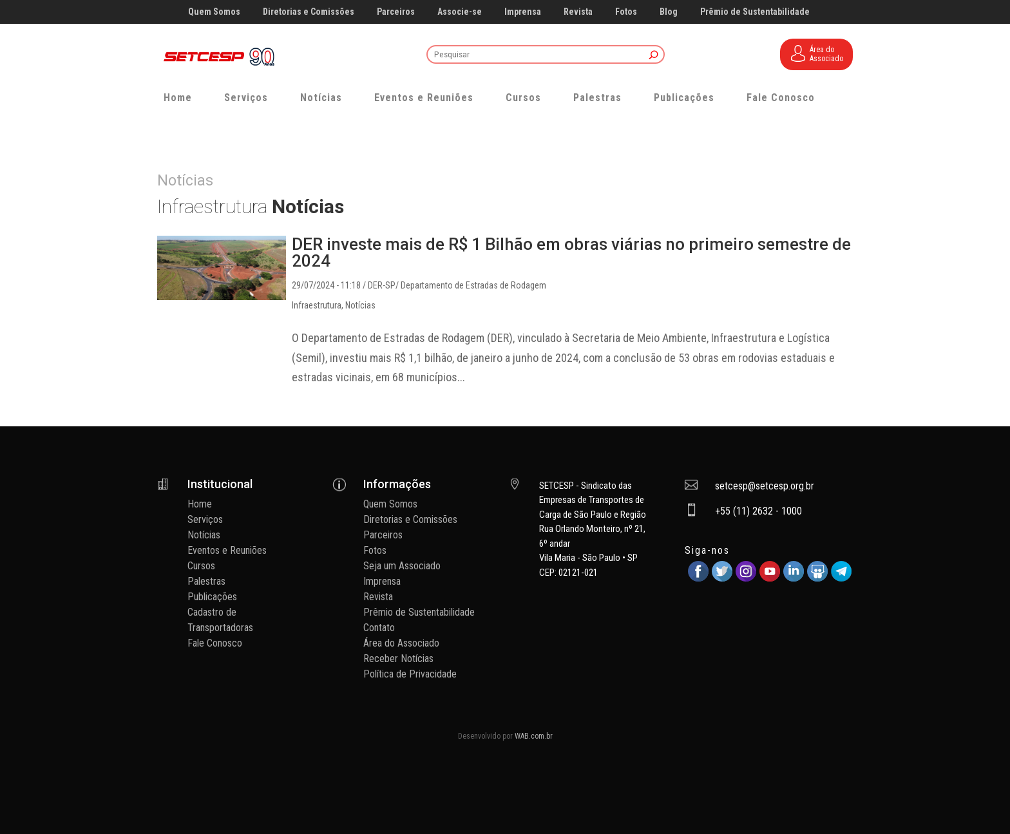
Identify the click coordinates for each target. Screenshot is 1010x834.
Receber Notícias (398, 658)
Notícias (321, 97)
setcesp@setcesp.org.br (764, 486)
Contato (379, 627)
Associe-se (459, 12)
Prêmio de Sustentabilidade (755, 12)
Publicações (684, 97)
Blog (669, 12)
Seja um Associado (402, 566)
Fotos (626, 12)
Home (178, 97)
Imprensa (522, 12)
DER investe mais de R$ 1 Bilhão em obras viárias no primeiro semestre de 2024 (571, 252)
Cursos (523, 97)
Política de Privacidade (410, 674)
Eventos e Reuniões (423, 97)
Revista (578, 12)
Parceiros (396, 12)
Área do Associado (401, 643)
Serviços (246, 97)
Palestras (597, 97)
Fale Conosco (781, 97)
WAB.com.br (534, 736)
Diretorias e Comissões (308, 12)
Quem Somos (214, 12)
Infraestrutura (316, 305)
